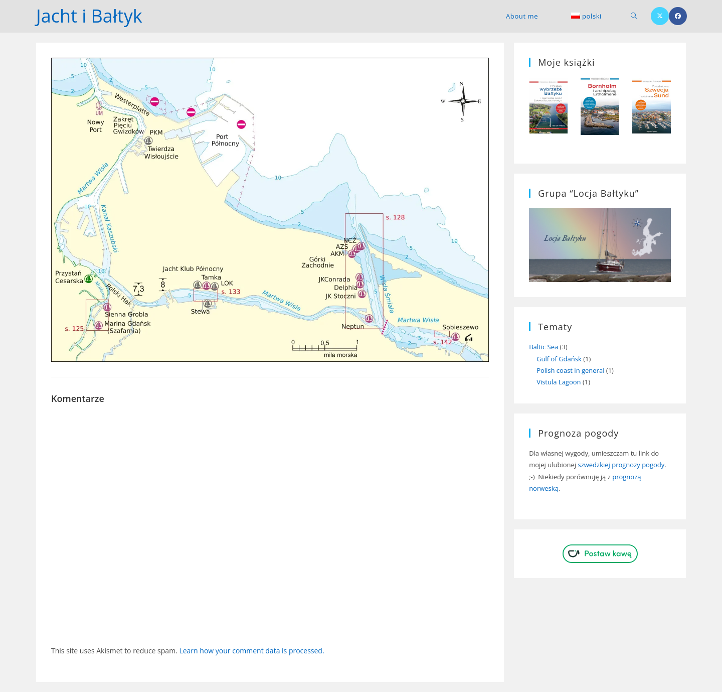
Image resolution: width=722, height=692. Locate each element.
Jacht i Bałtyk (89, 16)
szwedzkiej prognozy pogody (621, 464)
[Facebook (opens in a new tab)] (678, 16)
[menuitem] (586, 16)
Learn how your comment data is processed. (251, 650)
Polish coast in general (570, 370)
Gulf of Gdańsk (559, 358)
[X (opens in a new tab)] (660, 16)
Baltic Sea (543, 346)
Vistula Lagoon (558, 381)
